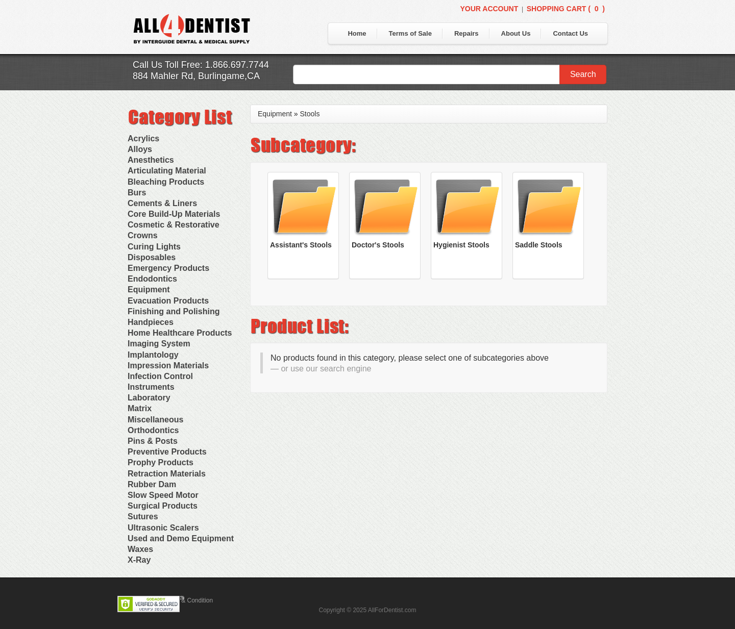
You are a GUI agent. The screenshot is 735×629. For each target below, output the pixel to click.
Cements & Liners (162, 203)
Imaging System (159, 343)
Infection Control (160, 376)
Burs (137, 192)
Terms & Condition (188, 600)
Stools (310, 114)
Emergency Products (168, 268)
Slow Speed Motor (163, 495)
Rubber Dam (152, 484)
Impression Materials (168, 365)
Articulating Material (167, 170)
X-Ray (139, 560)
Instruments (151, 387)
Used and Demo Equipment (181, 538)
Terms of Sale (410, 33)
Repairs (466, 33)
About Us (516, 33)
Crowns (143, 235)
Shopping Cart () (566, 9)
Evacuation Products (168, 300)
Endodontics (152, 278)
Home (357, 33)
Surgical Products (163, 505)
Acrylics (143, 138)
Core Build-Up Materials (174, 214)
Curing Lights (154, 246)
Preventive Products (167, 451)
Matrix (140, 408)
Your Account (489, 9)
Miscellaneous (155, 419)
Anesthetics (151, 160)
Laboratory (149, 397)
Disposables (152, 257)
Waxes (140, 549)
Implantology (153, 354)
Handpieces (151, 322)
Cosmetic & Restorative (173, 224)
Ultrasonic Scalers (163, 527)
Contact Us (570, 33)
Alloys (140, 149)
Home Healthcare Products (180, 333)
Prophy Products (160, 462)
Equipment (149, 289)
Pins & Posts (153, 441)
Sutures (143, 516)
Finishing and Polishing (173, 311)
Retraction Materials (167, 473)
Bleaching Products (166, 182)
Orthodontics (153, 430)
